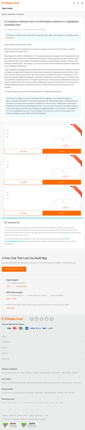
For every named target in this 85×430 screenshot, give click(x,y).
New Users (77, 383)
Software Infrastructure (51, 383)
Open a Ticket (12, 299)
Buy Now (61, 151)
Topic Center (6, 393)
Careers (5, 415)
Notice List (39, 415)
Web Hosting (66, 373)
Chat (8, 286)
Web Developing (50, 393)
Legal (31, 415)
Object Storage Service (42, 373)
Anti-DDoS (29, 373)
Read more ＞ (11, 38)
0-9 (61, 403)
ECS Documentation (18, 383)
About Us (12, 415)
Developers (39, 393)
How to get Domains (34, 383)
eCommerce (56, 373)
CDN (22, 373)
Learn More (23, 151)
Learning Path (67, 383)
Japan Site (6, 383)
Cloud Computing (18, 393)
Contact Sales (21, 286)
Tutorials (60, 393)
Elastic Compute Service (10, 373)
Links (46, 415)
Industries (30, 393)
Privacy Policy (22, 415)
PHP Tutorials (70, 393)
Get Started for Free (14, 269)
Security (75, 373)
